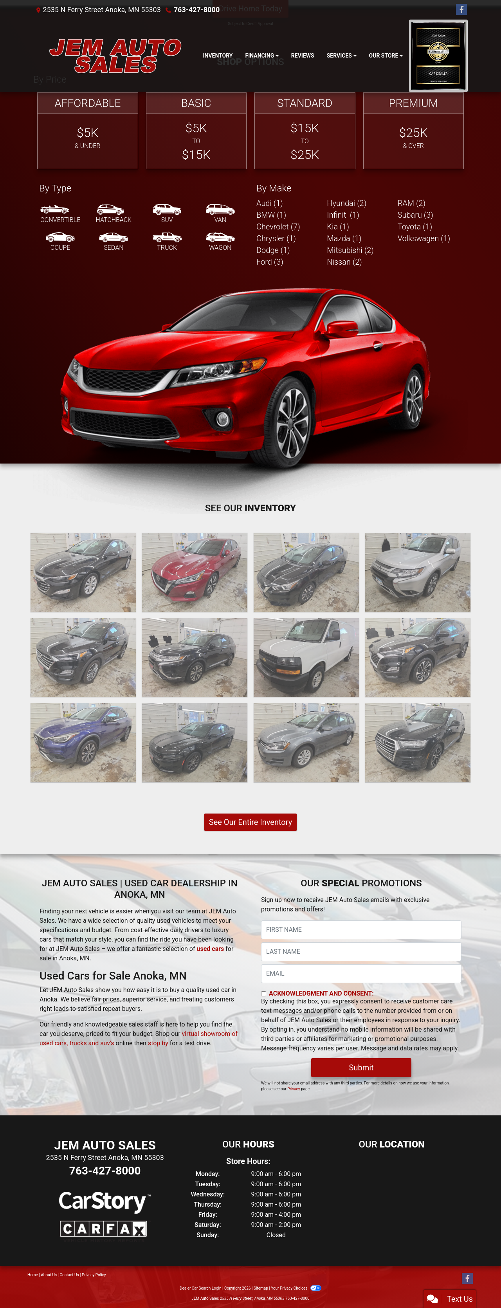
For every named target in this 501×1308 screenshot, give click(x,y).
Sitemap (261, 1288)
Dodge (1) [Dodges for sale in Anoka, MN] (273, 250)
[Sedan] (113, 242)
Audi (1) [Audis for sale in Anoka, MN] (269, 203)
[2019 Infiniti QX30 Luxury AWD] (83, 742)
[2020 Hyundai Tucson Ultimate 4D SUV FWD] (83, 657)
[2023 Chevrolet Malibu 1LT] (83, 572)
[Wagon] (220, 242)
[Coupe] (60, 242)
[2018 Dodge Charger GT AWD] (194, 742)
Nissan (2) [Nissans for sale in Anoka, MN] (344, 262)
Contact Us (69, 1275)
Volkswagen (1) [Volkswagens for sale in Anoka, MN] (424, 238)
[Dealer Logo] (114, 56)
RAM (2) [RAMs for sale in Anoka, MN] (411, 203)
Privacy (293, 1089)
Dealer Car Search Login (201, 1288)
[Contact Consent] (263, 993)
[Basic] (196, 131)
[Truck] (167, 242)
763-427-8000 (197, 9)
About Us (49, 1275)
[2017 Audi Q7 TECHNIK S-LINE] (417, 742)
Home (32, 1275)
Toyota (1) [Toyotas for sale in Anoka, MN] (415, 226)
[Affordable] (87, 131)
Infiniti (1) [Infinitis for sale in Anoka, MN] (343, 215)
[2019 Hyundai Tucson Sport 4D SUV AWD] (417, 657)
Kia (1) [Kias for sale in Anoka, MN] (338, 226)
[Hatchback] (114, 214)
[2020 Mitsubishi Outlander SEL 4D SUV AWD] (194, 657)
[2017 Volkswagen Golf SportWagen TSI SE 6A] (306, 742)
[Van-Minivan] (220, 214)
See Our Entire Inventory (250, 822)
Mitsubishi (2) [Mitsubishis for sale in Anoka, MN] (350, 250)
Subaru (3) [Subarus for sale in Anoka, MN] (415, 215)
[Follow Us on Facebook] (461, 10)
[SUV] (167, 214)
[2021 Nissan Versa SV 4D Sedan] (306, 572)
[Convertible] (60, 214)
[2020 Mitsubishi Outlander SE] (417, 572)
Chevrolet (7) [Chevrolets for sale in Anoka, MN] (278, 226)
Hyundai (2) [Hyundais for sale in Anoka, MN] (346, 203)
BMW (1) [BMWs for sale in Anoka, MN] (271, 215)
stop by (158, 1043)
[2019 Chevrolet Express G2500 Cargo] (306, 657)
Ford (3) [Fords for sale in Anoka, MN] (269, 262)
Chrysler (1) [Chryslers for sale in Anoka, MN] (276, 238)
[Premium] (413, 131)
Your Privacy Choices (296, 1288)
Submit (361, 1067)
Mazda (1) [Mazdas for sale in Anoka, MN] (344, 238)
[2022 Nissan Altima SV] (194, 572)
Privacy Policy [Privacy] (94, 1275)
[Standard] (304, 131)
